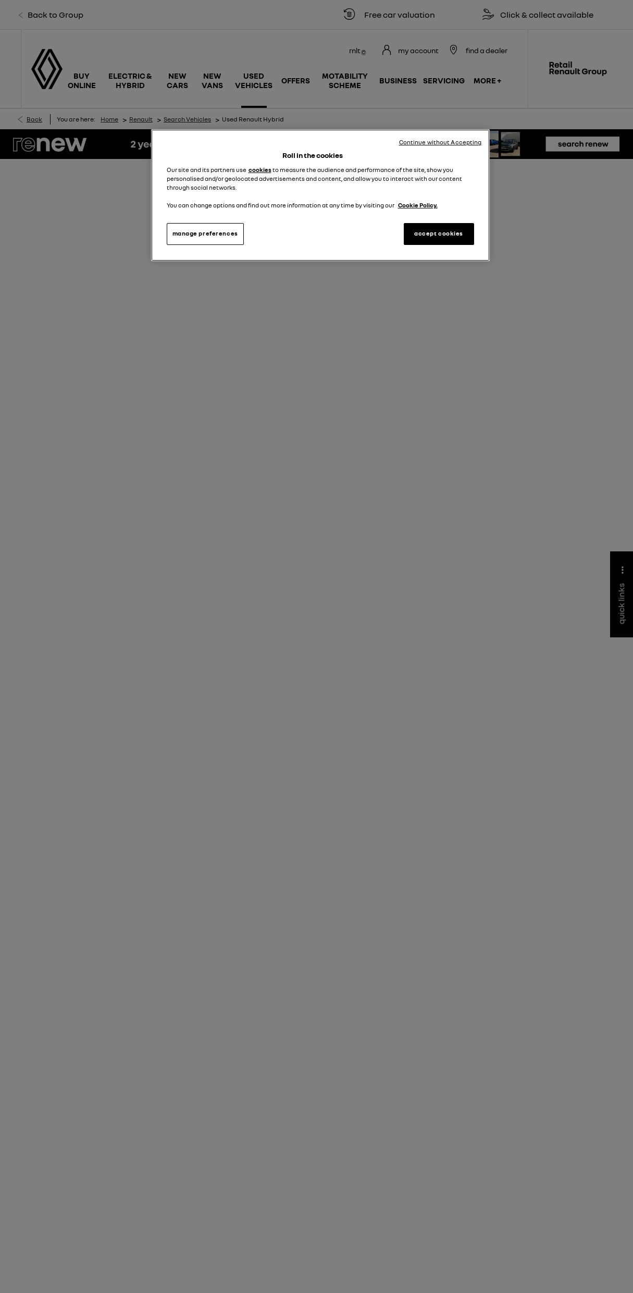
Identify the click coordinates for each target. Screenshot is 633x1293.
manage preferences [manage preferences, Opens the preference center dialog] (205, 233)
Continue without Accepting (440, 142)
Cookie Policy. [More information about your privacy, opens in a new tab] (418, 205)
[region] (320, 195)
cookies (260, 170)
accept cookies (438, 233)
